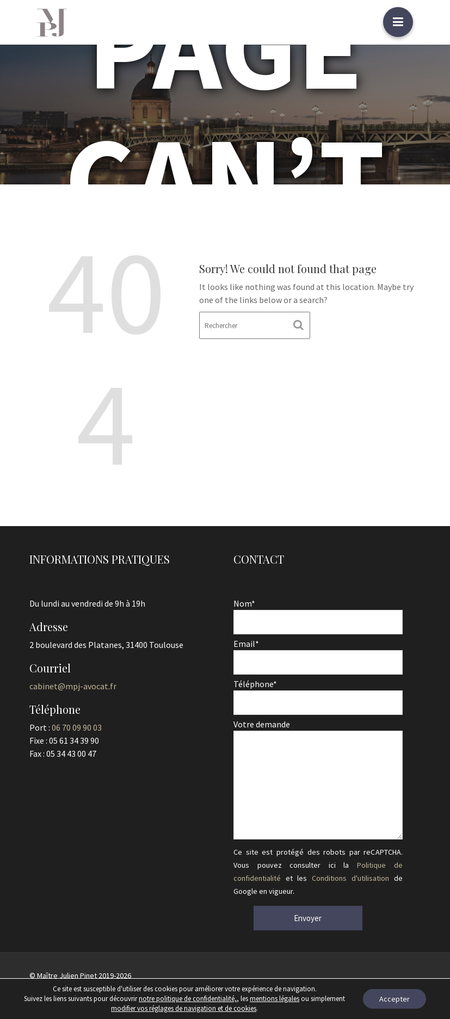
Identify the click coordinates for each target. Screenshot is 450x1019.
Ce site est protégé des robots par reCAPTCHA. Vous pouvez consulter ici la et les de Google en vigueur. (318, 870)
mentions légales (274, 998)
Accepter (394, 999)
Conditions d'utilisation (350, 877)
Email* (318, 653)
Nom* (318, 614)
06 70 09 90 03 (77, 726)
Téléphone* (318, 693)
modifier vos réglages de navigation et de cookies (183, 1008)
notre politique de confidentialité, (188, 998)
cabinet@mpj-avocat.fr (73, 686)
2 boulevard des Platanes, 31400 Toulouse (106, 644)
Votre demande (318, 780)
